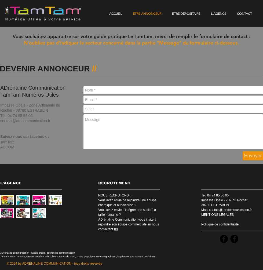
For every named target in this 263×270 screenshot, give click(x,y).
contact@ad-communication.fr (25, 121)
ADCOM (7, 147)
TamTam (7, 142)
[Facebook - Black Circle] (224, 239)
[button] (7, 200)
